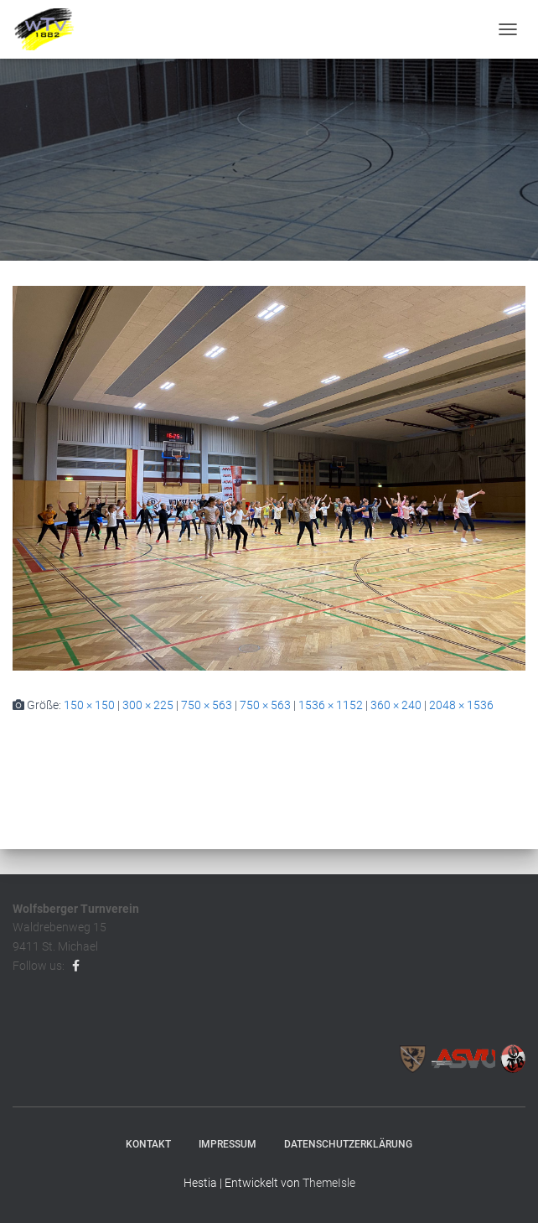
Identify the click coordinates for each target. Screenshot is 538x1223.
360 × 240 (396, 705)
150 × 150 (89, 705)
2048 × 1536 (461, 705)
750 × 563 (206, 705)
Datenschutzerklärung (348, 1144)
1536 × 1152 (330, 705)
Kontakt (148, 1144)
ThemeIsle (329, 1182)
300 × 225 (147, 705)
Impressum (227, 1144)
